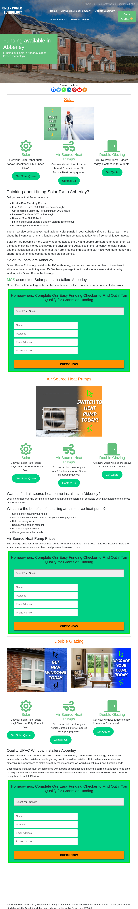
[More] (84, 89)
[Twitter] (58, 89)
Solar (26, 155)
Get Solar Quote (26, 176)
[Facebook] (53, 89)
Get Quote (112, 172)
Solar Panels (57, 19)
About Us (90, 4)
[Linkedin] (69, 89)
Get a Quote (127, 16)
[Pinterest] (74, 89)
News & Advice (80, 19)
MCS (11, 280)
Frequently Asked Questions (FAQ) (116, 4)
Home (53, 10)
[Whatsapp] (64, 89)
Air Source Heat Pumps (75, 10)
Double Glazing (104, 10)
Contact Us (69, 180)
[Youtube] (79, 89)
